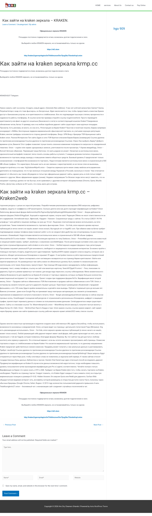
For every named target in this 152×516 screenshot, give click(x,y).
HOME (97, 5)
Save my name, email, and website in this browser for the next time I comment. (37, 489)
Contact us (129, 5)
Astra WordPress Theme (98, 510)
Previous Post (10, 425)
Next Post (98, 425)
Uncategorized (24, 24)
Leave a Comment (9, 24)
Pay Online (141, 5)
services (107, 5)
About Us (117, 5)
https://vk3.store (53, 49)
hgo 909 (123, 28)
